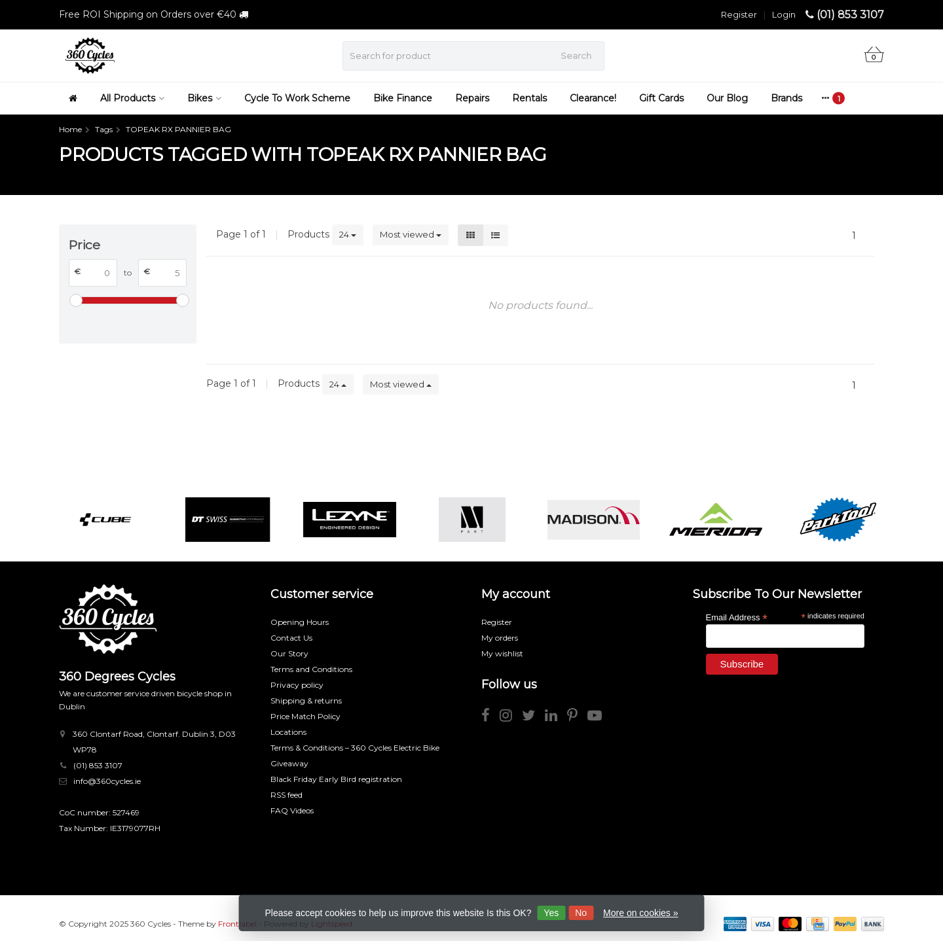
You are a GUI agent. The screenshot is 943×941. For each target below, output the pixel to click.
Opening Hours (299, 622)
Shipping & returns (306, 700)
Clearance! (593, 98)
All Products (132, 98)
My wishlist (502, 653)
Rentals (529, 98)
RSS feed (286, 795)
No (581, 913)
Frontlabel (237, 924)
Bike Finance (402, 98)
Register (739, 14)
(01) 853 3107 (850, 15)
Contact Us (291, 638)
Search (576, 55)
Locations (288, 732)
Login (784, 14)
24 (347, 234)
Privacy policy (297, 685)
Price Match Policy (305, 716)
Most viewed (410, 234)
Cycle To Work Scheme (297, 98)
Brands (786, 98)
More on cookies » (640, 913)
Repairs (472, 98)
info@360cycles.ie (107, 781)
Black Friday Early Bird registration (336, 779)
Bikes (204, 98)
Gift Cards (661, 98)
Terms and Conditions (311, 669)
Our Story (289, 653)
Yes (551, 913)
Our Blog (727, 98)
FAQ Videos (292, 810)
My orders (499, 638)
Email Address (736, 617)
